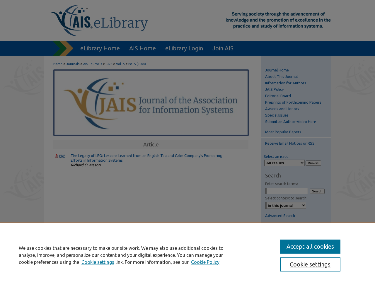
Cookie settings (97, 262)
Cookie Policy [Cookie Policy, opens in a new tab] (205, 262)
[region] (187, 255)
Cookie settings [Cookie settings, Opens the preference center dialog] (310, 264)
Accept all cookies (310, 246)
